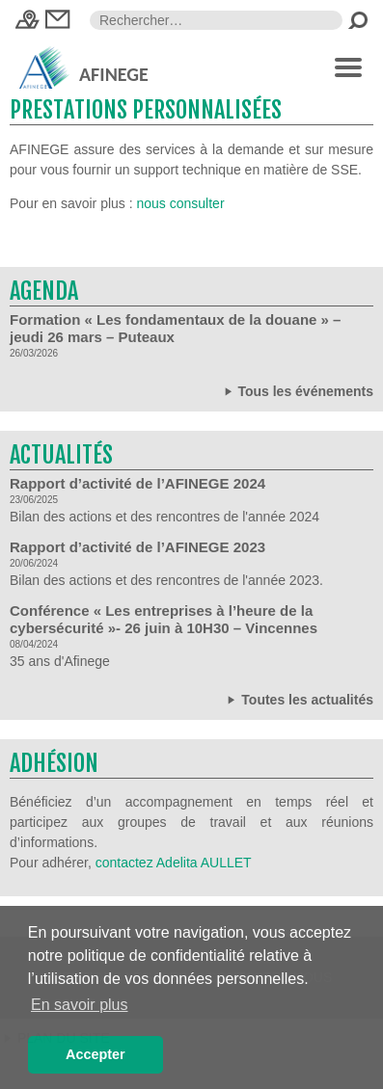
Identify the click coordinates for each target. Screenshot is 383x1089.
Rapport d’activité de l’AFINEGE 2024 (137, 483)
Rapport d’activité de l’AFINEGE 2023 (137, 547)
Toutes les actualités (298, 699)
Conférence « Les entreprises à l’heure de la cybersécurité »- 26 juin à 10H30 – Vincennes (163, 619)
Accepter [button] (95, 1054)
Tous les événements (297, 391)
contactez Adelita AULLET (174, 862)
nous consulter (181, 203)
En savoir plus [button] (79, 1004)
